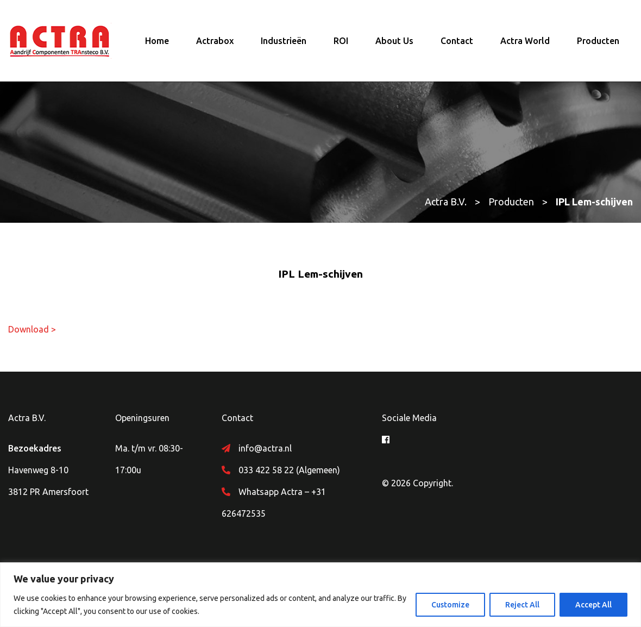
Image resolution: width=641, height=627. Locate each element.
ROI (341, 41)
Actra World (525, 41)
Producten (598, 41)
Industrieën (283, 41)
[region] (320, 594)
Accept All (593, 604)
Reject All (522, 604)
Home (157, 41)
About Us (394, 41)
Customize (450, 604)
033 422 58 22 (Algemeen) (289, 470)
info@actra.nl (265, 448)
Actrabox (215, 41)
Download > (32, 329)
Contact (457, 41)
